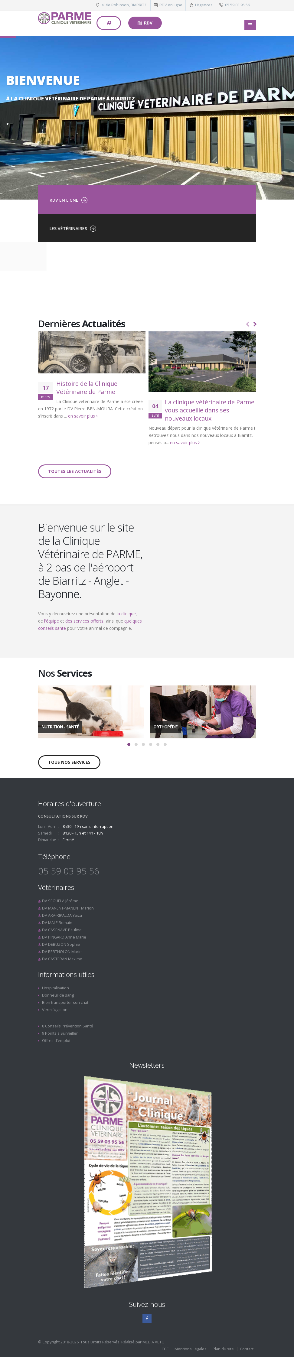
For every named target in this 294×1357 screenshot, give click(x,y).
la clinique (126, 614)
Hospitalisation (55, 988)
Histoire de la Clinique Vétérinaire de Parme (86, 387)
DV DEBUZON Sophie (61, 944)
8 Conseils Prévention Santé (67, 1026)
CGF (165, 1349)
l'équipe (51, 621)
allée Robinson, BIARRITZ (124, 5)
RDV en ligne (170, 5)
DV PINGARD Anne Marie (64, 937)
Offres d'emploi (56, 1040)
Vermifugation (54, 1009)
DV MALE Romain (57, 922)
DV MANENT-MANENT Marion (68, 908)
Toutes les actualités (74, 471)
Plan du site (223, 1349)
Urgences (204, 5)
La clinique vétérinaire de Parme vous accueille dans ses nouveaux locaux (209, 410)
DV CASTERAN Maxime (62, 959)
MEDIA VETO (153, 1342)
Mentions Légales (191, 1349)
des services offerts (84, 621)
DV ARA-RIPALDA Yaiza (62, 915)
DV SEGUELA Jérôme (60, 900)
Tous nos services (69, 762)
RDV (145, 23)
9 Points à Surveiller (60, 1033)
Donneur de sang (58, 995)
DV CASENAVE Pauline (62, 929)
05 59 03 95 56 (237, 5)
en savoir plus (83, 416)
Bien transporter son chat (65, 1002)
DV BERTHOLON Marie (62, 951)
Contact (246, 1349)
